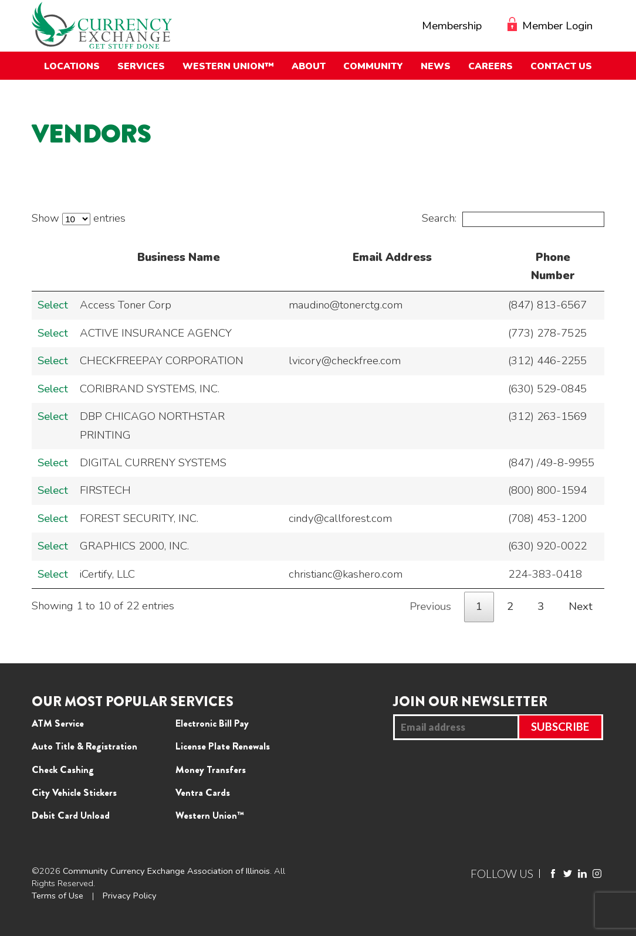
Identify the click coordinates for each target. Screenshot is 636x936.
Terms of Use (57, 895)
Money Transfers (210, 769)
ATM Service (58, 723)
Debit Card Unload (71, 815)
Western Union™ (209, 815)
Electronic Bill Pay (212, 723)
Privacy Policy (130, 895)
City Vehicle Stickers (74, 792)
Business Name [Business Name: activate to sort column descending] (178, 257)
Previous (430, 606)
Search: (513, 218)
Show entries (79, 218)
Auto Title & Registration (84, 746)
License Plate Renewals (222, 746)
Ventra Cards (202, 792)
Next (581, 606)
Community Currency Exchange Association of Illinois (166, 871)
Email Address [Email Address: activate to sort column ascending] (392, 257)
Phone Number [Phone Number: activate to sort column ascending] (553, 266)
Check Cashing (63, 769)
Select (53, 305)
